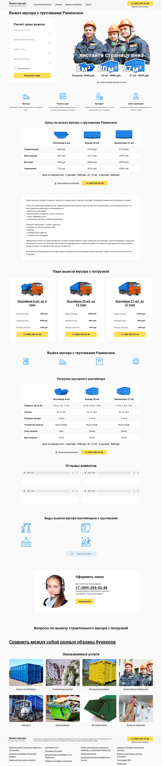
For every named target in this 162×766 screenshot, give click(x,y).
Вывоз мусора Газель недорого (22, 760)
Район (96, 740)
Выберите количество (22, 59)
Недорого (26, 725)
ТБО (72, 554)
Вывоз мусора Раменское (136, 689)
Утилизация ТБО (124, 760)
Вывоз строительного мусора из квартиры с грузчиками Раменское (96, 748)
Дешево (58, 4)
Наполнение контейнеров (68, 183)
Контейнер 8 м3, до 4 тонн (32, 303)
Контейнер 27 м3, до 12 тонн (130, 303)
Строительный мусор (43, 4)
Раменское (121, 764)
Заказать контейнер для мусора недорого (130, 748)
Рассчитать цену (32, 75)
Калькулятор (85, 601)
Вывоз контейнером (26, 689)
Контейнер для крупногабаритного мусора (95, 758)
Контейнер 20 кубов (53, 751)
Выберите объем (20, 49)
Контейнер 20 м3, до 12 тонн (81, 303)
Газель (88, 4)
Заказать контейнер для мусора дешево (22, 755)
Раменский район (84, 554)
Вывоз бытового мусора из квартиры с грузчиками (25, 748)
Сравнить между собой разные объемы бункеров (62, 642)
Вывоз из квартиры (73, 4)
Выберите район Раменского (24, 40)
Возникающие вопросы (68, 452)
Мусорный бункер (88, 754)
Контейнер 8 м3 (51, 747)
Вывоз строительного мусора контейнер (129, 755)
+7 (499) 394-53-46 (140, 3)
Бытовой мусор (99, 725)
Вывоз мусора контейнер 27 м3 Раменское (58, 756)
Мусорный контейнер (99, 689)
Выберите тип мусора (22, 30)
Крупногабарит (63, 725)
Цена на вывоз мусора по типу (113, 82)
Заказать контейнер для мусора (58, 761)
